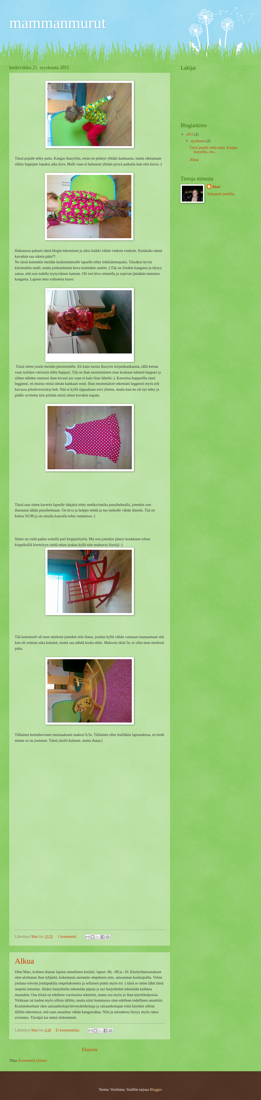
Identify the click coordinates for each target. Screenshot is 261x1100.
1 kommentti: (67, 937)
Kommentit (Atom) (32, 1061)
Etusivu (89, 1049)
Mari (216, 187)
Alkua (24, 960)
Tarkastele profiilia (220, 194)
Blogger (155, 1090)
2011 (190, 134)
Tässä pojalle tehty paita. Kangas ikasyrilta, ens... (214, 150)
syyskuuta (198, 141)
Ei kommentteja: (68, 1030)
